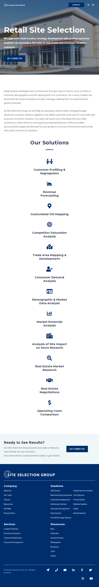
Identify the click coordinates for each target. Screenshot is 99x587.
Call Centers (55, 491)
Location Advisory (11, 529)
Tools (53, 551)
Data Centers (56, 513)
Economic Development (13, 542)
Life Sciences (78, 495)
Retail (75, 509)
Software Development (60, 509)
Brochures (55, 547)
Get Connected (77, 449)
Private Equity (79, 500)
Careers (7, 500)
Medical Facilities (80, 504)
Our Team (8, 495)
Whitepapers (56, 542)
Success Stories (57, 538)
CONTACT (76, 5)
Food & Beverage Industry (61, 518)
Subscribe (55, 533)
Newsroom (8, 504)
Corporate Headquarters (60, 500)
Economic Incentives (12, 533)
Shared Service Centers (83, 491)
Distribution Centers (59, 504)
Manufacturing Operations (61, 495)
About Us (7, 491)
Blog (52, 529)
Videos (53, 556)
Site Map (7, 509)
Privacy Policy (9, 513)
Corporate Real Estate (13, 538)
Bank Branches (79, 513)
